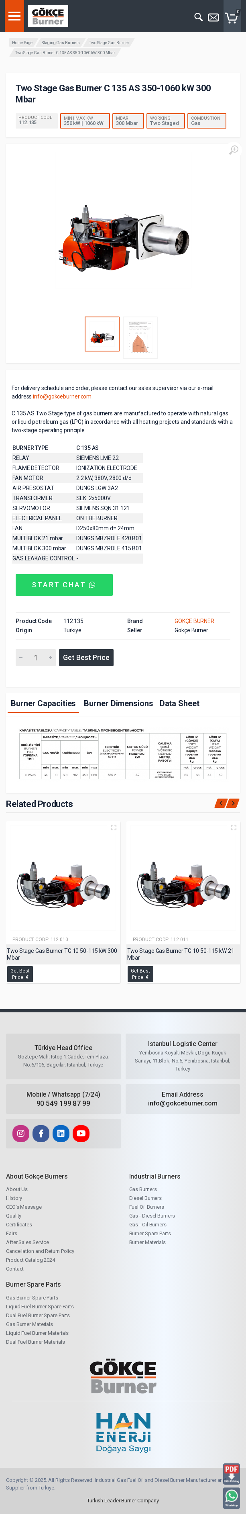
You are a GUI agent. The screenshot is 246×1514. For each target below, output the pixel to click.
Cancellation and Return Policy (40, 1251)
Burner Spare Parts (150, 1233)
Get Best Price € (20, 974)
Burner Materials (147, 1242)
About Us (17, 1189)
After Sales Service (27, 1242)
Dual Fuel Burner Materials (35, 1342)
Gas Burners (143, 1189)
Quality (13, 1216)
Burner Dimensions (118, 703)
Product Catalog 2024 (30, 1260)
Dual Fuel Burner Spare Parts (38, 1315)
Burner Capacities (43, 703)
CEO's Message (24, 1207)
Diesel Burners (145, 1198)
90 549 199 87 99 (63, 1103)
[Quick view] (113, 827)
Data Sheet (179, 703)
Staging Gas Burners (61, 43)
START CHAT (64, 584)
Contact (15, 1269)
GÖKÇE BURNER (194, 621)
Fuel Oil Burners (146, 1207)
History (14, 1198)
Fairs (11, 1233)
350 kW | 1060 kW (84, 123)
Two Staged (164, 123)
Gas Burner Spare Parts (32, 1298)
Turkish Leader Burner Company (123, 1501)
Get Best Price (86, 657)
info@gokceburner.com (62, 396)
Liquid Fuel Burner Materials (37, 1333)
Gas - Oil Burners (148, 1225)
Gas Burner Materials (29, 1324)
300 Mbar (127, 123)
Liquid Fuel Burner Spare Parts (40, 1307)
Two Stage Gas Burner (109, 43)
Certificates (19, 1225)
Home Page (22, 43)
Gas (195, 123)
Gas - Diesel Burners (152, 1216)
